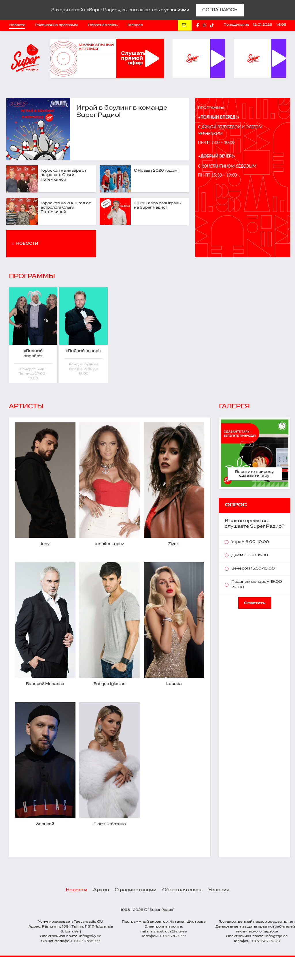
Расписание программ (56, 25)
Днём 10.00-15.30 (249, 555)
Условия (218, 890)
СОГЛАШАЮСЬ (219, 10)
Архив (101, 890)
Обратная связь (103, 25)
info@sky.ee (90, 936)
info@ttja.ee (276, 936)
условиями (176, 10)
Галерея (135, 25)
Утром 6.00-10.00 (250, 542)
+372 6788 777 (86, 941)
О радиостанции (135, 890)
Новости (17, 25)
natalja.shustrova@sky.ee (163, 931)
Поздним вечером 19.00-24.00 (257, 584)
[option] (34, 335)
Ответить (254, 603)
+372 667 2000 (265, 941)
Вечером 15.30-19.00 (253, 568)
